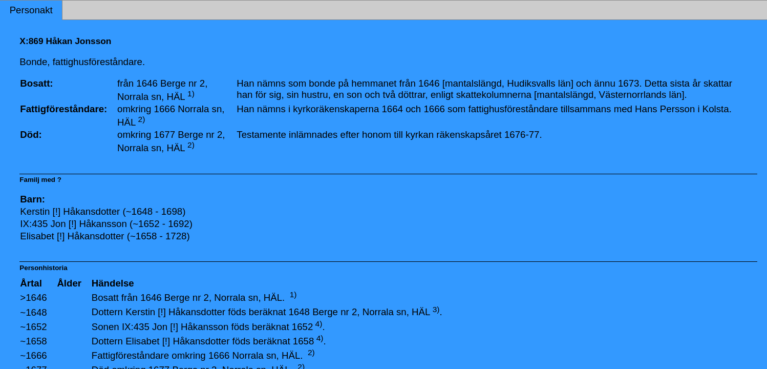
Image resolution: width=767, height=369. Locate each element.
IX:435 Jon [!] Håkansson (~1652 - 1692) (106, 223)
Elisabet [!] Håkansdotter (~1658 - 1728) (104, 236)
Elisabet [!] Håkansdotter (177, 341)
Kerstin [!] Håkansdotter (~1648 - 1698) (102, 211)
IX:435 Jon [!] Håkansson (175, 326)
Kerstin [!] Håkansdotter (175, 312)
